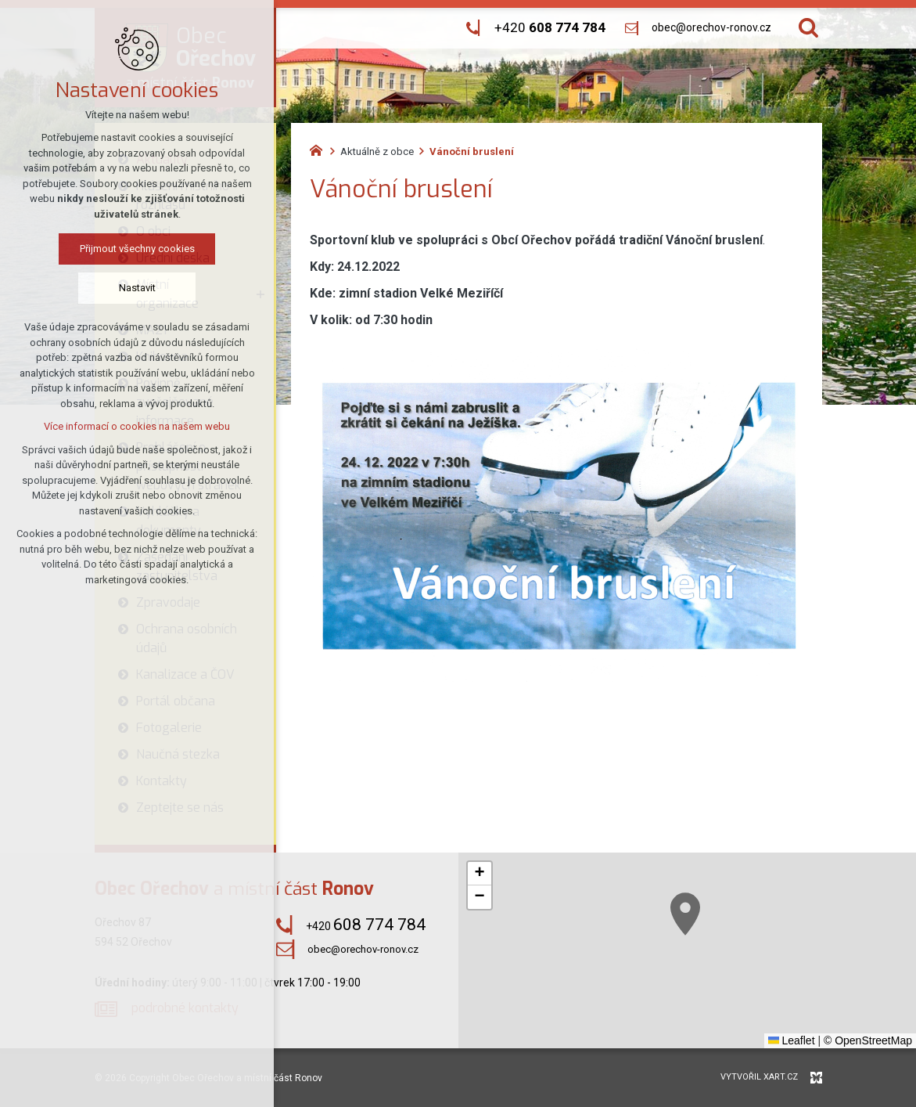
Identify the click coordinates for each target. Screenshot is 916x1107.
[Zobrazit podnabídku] (260, 294)
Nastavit (99, 288)
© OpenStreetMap (868, 1040)
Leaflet (791, 1040)
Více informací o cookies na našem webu (100, 426)
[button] (702, 926)
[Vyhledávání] (808, 28)
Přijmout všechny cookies (99, 248)
